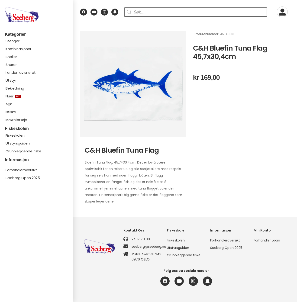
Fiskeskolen (15, 135)
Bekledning (15, 88)
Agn (9, 104)
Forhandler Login (267, 240)
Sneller (11, 56)
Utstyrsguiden (18, 143)
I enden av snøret (21, 72)
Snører (11, 64)
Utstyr (11, 80)
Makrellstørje (16, 119)
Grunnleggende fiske (23, 151)
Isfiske (11, 111)
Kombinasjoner (18, 48)
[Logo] (36, 14)
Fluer (13, 96)
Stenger (12, 41)
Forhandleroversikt (21, 169)
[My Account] (282, 11)
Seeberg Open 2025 (23, 177)
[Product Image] (133, 84)
